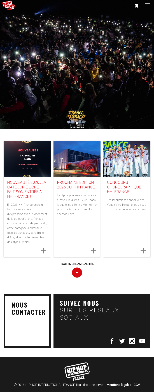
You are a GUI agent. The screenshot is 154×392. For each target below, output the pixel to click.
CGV (137, 385)
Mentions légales (119, 385)
